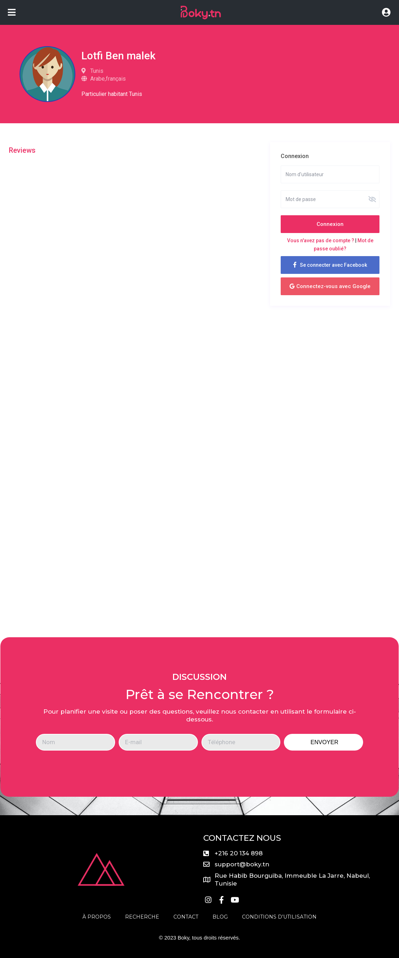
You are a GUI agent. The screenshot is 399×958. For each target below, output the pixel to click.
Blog (220, 917)
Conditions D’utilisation (279, 917)
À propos (96, 917)
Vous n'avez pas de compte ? (320, 240)
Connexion (330, 224)
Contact (185, 917)
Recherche (142, 917)
